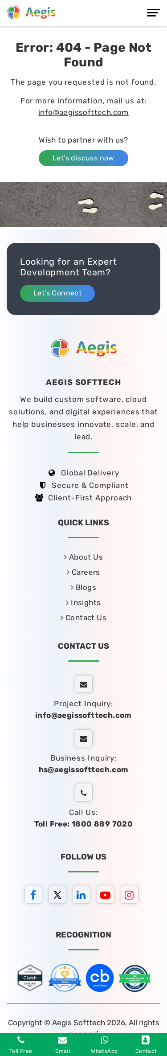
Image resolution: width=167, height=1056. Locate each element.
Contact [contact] (146, 1045)
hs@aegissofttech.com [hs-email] (84, 769)
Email (62, 1045)
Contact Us (83, 617)
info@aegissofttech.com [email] (83, 715)
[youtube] (108, 896)
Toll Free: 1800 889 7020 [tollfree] (83, 823)
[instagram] (132, 896)
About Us (83, 557)
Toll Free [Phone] (21, 1045)
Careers (83, 572)
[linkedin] (84, 896)
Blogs (83, 587)
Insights (83, 602)
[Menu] (153, 12)
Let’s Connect (57, 293)
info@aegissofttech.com (83, 112)
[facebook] (35, 896)
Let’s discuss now (83, 158)
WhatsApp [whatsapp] (104, 1045)
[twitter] (60, 896)
